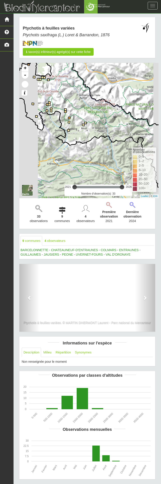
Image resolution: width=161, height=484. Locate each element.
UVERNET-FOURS (89, 254)
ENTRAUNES (128, 250)
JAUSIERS (51, 254)
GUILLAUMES (31, 254)
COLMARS (108, 250)
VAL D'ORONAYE (118, 254)
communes (31, 241)
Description (31, 352)
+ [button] (25, 68)
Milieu (47, 352)
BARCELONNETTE (34, 250)
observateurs (54, 241)
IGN (155, 196)
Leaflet (144, 196)
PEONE (67, 254)
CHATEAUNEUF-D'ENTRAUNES (74, 250)
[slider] (74, 187)
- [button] (25, 75)
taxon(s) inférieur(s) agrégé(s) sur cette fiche (58, 52)
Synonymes (83, 352)
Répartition (63, 352)
